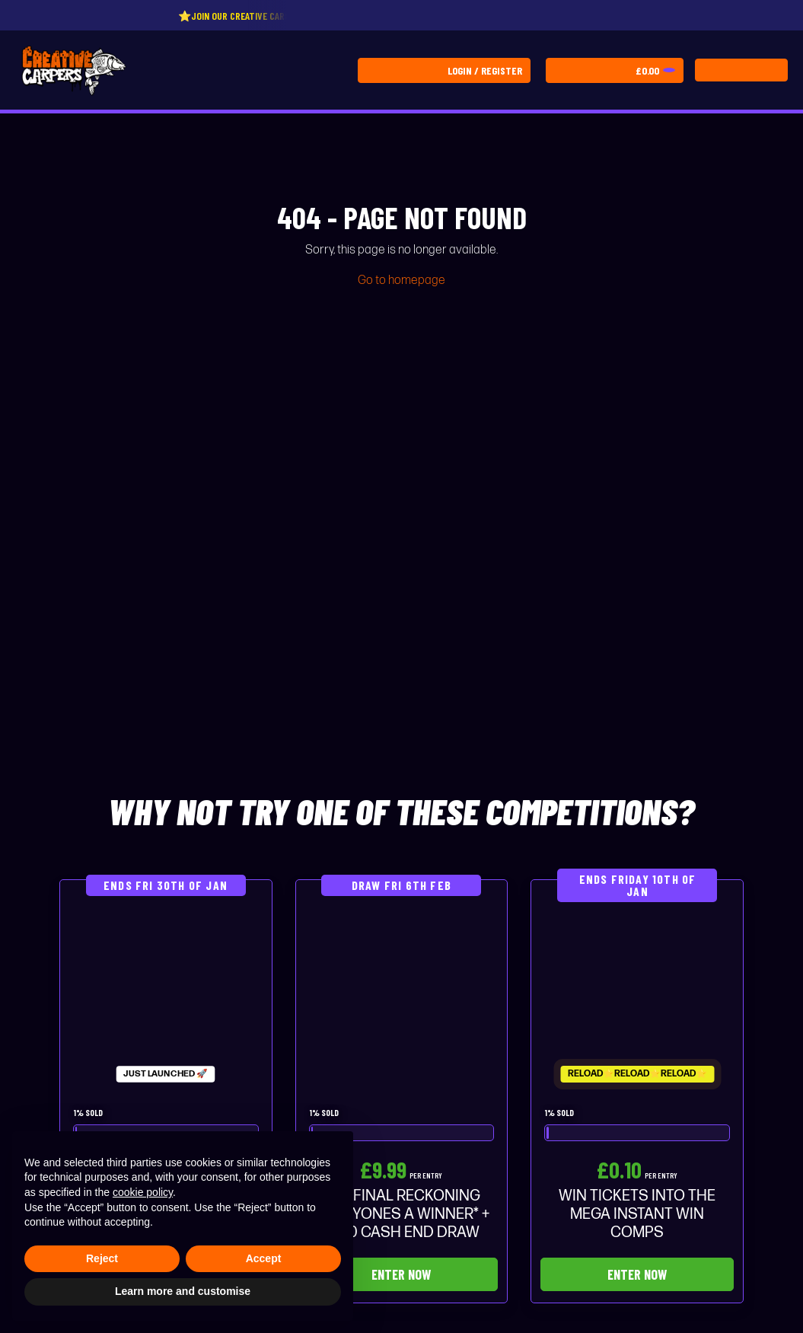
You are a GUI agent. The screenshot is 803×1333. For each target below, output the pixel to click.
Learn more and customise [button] (182, 1291)
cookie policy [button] (143, 1192)
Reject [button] (102, 1258)
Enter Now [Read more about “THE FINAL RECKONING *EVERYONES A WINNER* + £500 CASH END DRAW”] (401, 1274)
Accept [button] (264, 1258)
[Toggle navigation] (741, 70)
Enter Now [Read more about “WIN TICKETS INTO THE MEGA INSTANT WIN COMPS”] (637, 1274)
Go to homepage (401, 280)
